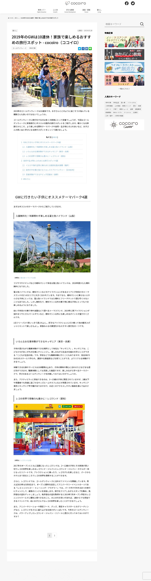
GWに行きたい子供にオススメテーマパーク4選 (41, 142)
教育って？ (41, 11)
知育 (139, 106)
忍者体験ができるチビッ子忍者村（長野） (41, 174)
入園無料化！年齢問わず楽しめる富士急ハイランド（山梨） (48, 147)
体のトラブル (117, 112)
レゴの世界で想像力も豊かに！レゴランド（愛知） (44, 156)
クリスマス (127, 112)
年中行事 (32, 48)
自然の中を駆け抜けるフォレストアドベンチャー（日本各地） (49, 169)
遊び (134, 106)
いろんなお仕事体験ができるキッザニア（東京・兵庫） (46, 151)
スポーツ (108, 109)
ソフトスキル (132, 102)
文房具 (135, 112)
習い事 (123, 102)
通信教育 (138, 109)
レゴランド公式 (26, 460)
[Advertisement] (124, 150)
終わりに (25, 179)
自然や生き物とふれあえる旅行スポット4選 (39, 160)
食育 (131, 109)
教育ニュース (124, 109)
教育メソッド (126, 106)
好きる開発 (70, 11)
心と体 (55, 11)
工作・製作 (109, 116)
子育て (115, 109)
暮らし (99, 11)
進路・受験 (86, 11)
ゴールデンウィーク (19, 48)
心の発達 (117, 106)
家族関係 (108, 112)
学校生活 (116, 102)
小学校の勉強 (119, 116)
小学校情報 (109, 106)
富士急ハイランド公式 (28, 278)
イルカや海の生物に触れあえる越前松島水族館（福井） (46, 165)
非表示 (54, 137)
